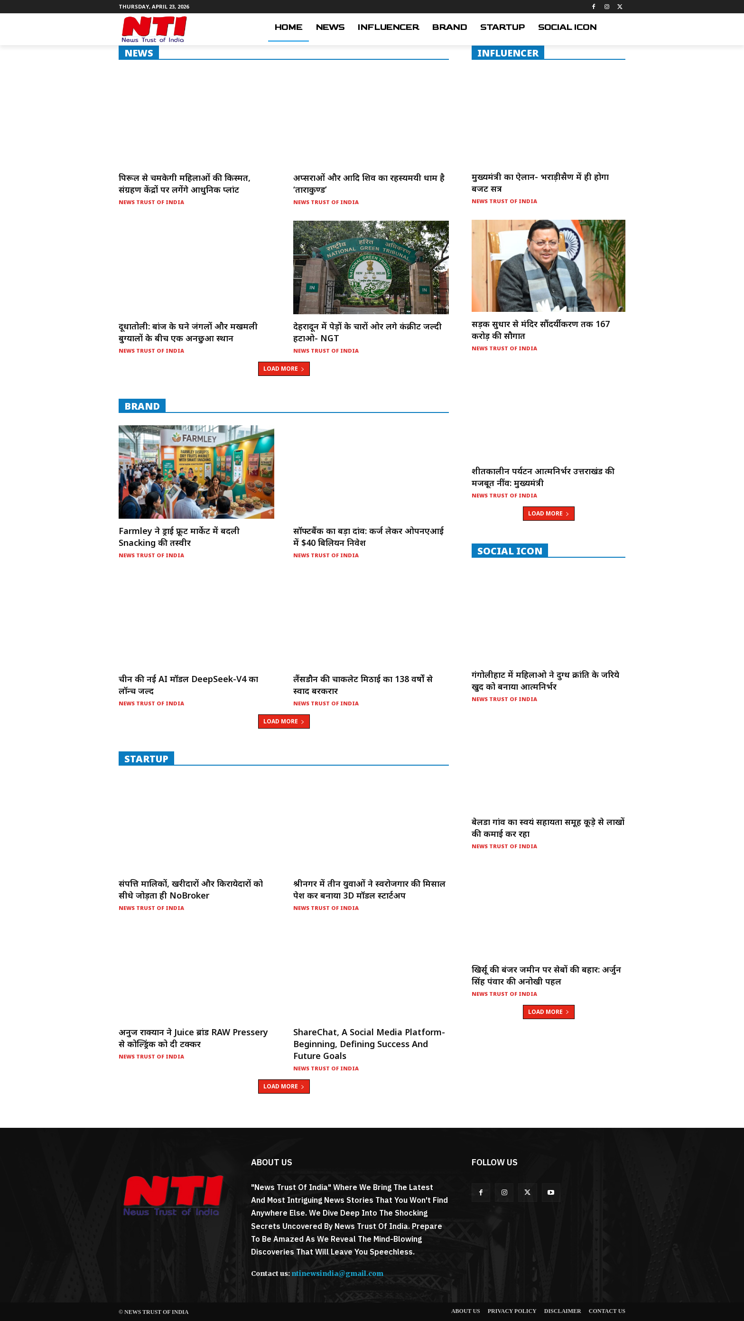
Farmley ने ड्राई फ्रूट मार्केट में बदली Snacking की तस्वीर (179, 536)
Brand (142, 406)
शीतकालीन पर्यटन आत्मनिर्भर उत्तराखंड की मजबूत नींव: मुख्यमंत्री (543, 476)
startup (146, 758)
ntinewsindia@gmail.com (337, 1273)
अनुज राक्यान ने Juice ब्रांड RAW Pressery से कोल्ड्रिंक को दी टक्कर (193, 1037)
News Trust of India (151, 202)
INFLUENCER (508, 53)
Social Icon (509, 550)
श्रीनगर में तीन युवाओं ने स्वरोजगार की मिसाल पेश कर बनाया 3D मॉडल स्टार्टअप (369, 889)
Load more (284, 369)
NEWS (138, 53)
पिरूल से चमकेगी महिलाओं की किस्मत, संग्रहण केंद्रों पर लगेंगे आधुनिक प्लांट (185, 183)
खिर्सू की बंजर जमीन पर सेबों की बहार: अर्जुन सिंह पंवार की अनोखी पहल (546, 975)
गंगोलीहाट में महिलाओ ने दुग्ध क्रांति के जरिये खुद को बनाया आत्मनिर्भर (545, 680)
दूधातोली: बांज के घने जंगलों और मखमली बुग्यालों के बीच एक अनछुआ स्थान (188, 332)
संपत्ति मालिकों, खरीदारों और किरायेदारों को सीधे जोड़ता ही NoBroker (191, 889)
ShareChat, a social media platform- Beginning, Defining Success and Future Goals (369, 1043)
